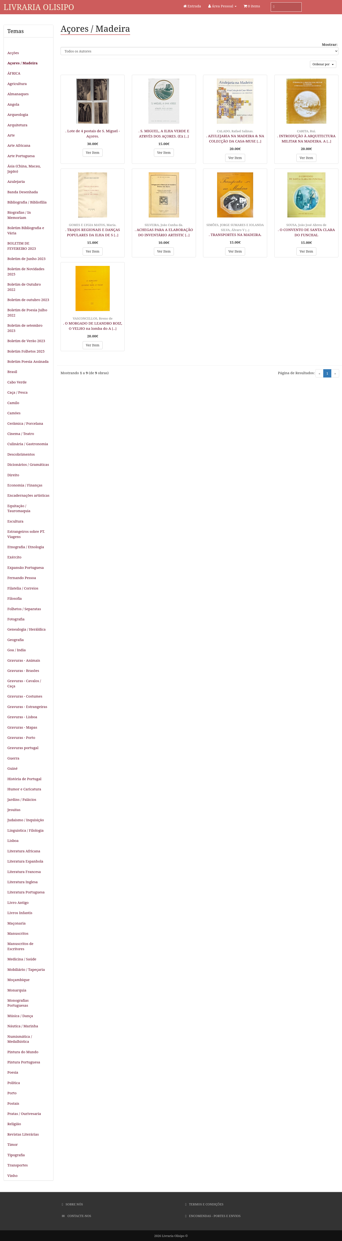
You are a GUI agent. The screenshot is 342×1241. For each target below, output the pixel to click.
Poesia (12, 1072)
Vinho (12, 1175)
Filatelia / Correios (22, 588)
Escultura (15, 521)
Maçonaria (16, 923)
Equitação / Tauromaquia (18, 508)
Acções (13, 52)
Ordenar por (323, 64)
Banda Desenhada (22, 191)
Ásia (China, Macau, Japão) (24, 168)
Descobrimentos (21, 454)
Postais (13, 1103)
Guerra (13, 758)
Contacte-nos (76, 1216)
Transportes (17, 1165)
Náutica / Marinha (22, 1026)
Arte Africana (18, 145)
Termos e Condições (204, 1204)
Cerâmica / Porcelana (25, 423)
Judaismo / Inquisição (25, 819)
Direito (13, 474)
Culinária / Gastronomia (27, 443)
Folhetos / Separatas (24, 608)
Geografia (15, 639)
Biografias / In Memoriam (19, 215)
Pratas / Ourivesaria (24, 1113)
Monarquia (16, 990)
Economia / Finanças (24, 485)
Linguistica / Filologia (25, 830)
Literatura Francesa (24, 871)
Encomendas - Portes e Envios (213, 1216)
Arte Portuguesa (21, 155)
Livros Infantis (19, 912)
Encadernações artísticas (28, 495)
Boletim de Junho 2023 (26, 258)
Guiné (12, 768)
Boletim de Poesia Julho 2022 (27, 312)
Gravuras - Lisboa (22, 716)
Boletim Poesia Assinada (28, 361)
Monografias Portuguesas (18, 1003)
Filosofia (14, 598)
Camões (13, 413)
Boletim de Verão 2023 (26, 340)
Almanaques (18, 93)
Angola (13, 104)
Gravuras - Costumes (24, 696)
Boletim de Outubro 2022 (24, 287)
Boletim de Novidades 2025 (25, 271)
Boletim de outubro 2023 (28, 299)
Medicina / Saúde (21, 959)
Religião (14, 1123)
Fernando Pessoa (21, 577)
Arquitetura (17, 125)
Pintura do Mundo (22, 1051)
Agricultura (17, 83)
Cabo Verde (17, 382)
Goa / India (16, 649)
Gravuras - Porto (21, 737)
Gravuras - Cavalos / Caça (24, 683)
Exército (14, 557)
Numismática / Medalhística (19, 1039)
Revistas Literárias (23, 1134)
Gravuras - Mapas (22, 727)
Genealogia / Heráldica (26, 629)
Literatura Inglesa (22, 881)
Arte (11, 135)
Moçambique (18, 979)
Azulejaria (16, 181)
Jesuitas (13, 809)
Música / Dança (20, 1015)
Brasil (12, 371)
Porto (12, 1092)
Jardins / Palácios (21, 799)
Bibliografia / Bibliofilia (27, 202)
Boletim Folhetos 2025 (26, 351)
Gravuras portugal (22, 747)
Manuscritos (17, 933)
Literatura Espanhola (25, 861)
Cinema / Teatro (20, 433)
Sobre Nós (72, 1204)
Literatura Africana (23, 851)
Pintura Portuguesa (23, 1062)
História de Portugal (24, 778)
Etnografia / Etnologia (25, 546)
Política (13, 1082)
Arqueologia (17, 114)
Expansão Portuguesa (25, 567)
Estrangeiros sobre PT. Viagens (26, 534)
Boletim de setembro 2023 (25, 328)
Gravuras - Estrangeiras (27, 706)
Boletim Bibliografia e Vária (25, 230)
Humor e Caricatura (24, 789)
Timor (12, 1144)
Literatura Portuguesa (26, 892)
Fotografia (16, 619)
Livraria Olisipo (39, 7)
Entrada (192, 6)
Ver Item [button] (92, 152)
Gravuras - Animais (23, 660)
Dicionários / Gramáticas (28, 464)
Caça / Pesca (17, 392)
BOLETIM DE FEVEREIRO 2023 (21, 245)
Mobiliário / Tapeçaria (26, 969)
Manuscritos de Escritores (20, 946)
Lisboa (13, 840)
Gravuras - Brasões (23, 670)
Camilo (13, 402)
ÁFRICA (13, 73)
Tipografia (16, 1154)
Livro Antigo (18, 902)
